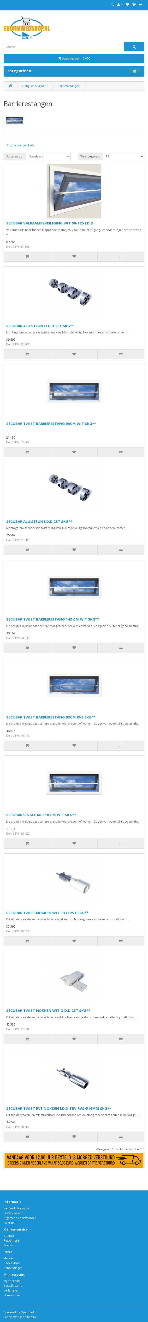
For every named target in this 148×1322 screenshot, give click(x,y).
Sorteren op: (14, 156)
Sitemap (9, 1245)
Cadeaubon (12, 1263)
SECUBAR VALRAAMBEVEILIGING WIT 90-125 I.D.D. (50, 223)
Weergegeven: (90, 156)
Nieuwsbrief (12, 1295)
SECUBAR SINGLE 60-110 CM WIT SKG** (41, 814)
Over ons (10, 1223)
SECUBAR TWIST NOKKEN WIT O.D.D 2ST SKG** (48, 1010)
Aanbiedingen (13, 1268)
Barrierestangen (69, 86)
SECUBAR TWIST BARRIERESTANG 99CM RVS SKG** (50, 717)
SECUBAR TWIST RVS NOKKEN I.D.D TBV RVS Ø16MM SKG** (58, 1108)
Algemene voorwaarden (20, 1218)
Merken (9, 1258)
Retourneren (12, 1240)
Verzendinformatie (16, 1208)
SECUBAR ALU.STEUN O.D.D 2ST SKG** (40, 325)
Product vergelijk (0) (20, 145)
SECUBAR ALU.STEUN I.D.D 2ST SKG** (39, 521)
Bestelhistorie (13, 1286)
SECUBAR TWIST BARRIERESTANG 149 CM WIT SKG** (52, 619)
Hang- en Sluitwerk (34, 86)
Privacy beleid (13, 1213)
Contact (9, 1236)
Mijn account (12, 1281)
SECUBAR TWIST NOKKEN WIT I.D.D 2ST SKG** (47, 912)
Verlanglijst (11, 1290)
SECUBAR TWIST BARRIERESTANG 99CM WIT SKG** (51, 423)
